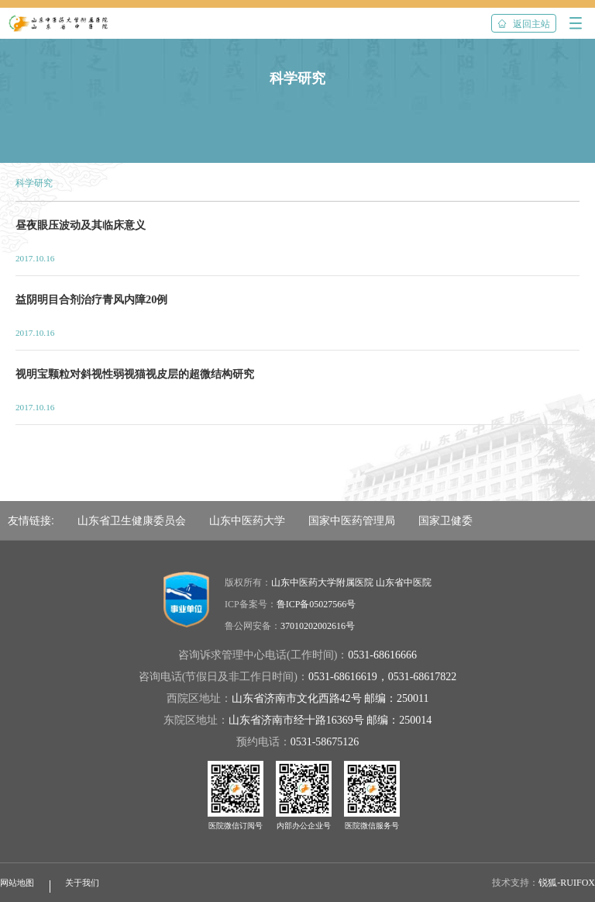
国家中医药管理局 (351, 520)
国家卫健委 (445, 520)
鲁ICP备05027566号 (316, 604)
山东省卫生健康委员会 (131, 520)
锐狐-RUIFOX (566, 882)
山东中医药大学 (247, 520)
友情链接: (31, 520)
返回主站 (523, 24)
